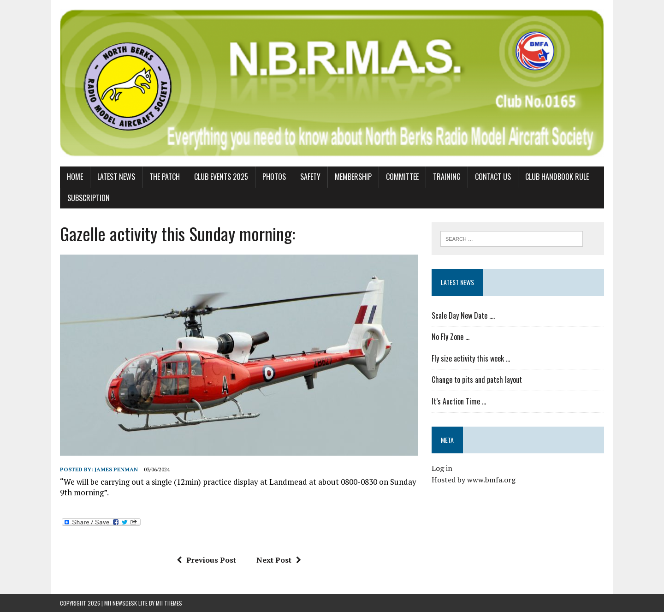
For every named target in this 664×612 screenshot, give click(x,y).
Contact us (493, 176)
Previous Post (206, 560)
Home (75, 176)
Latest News (116, 176)
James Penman (116, 469)
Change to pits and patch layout (477, 379)
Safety (310, 176)
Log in (442, 468)
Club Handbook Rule (557, 176)
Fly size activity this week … (471, 358)
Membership (353, 176)
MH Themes (169, 603)
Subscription (88, 197)
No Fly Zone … (450, 336)
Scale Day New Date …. (463, 315)
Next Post (278, 560)
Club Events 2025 (221, 176)
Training (447, 176)
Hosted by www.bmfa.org (474, 480)
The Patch (164, 176)
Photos (274, 176)
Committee (402, 176)
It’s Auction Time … (459, 401)
